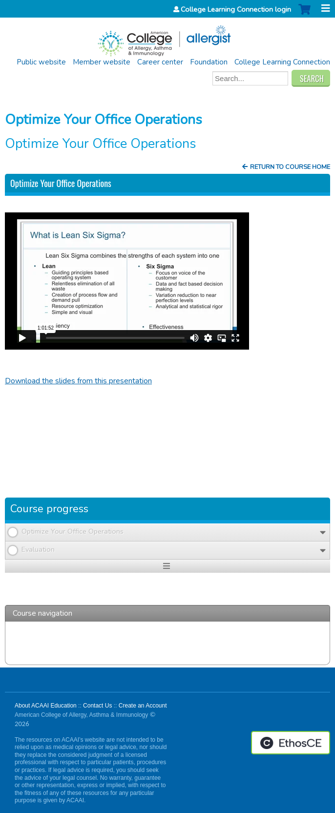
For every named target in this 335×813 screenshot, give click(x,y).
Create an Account (143, 705)
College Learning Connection (282, 62)
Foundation (209, 62)
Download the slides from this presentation (78, 380)
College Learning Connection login (236, 9)
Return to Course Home (290, 167)
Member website (101, 62)
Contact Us (97, 705)
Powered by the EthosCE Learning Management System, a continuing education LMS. (290, 742)
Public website (41, 62)
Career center (160, 62)
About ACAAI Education (46, 705)
